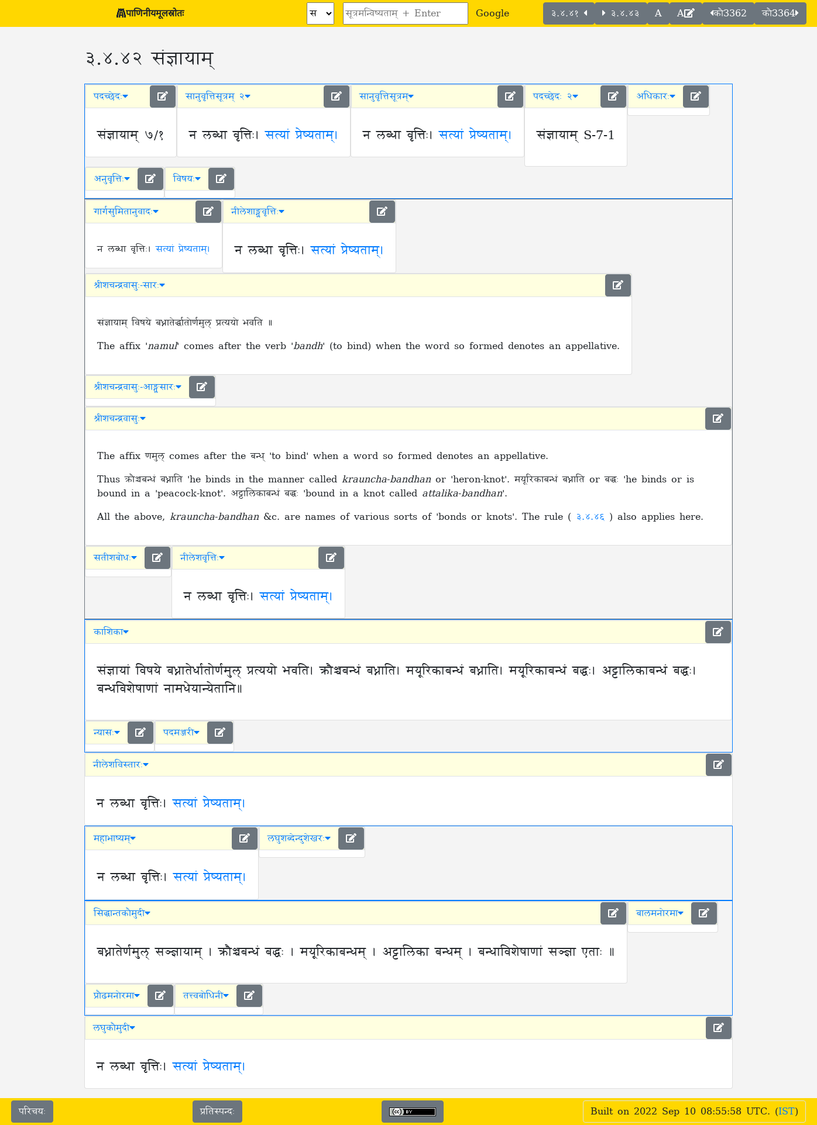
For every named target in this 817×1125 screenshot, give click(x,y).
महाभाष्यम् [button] (115, 838)
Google (492, 13)
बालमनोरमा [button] (660, 913)
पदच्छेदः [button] (111, 96)
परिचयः (32, 1111)
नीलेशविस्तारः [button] (121, 765)
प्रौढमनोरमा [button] (117, 996)
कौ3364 (780, 13)
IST (786, 1111)
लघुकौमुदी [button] (114, 1028)
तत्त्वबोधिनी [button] (206, 996)
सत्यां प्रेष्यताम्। (301, 135)
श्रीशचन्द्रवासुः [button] (120, 418)
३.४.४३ (621, 13)
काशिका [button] (111, 632)
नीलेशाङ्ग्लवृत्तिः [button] (257, 211)
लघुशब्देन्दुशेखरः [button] (299, 838)
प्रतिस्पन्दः (217, 1111)
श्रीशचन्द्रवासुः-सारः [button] (129, 285)
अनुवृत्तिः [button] (112, 179)
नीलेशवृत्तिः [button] (202, 558)
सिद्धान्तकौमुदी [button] (122, 913)
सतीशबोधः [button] (115, 558)
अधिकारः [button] (655, 96)
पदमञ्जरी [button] (181, 732)
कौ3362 (728, 13)
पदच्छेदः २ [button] (555, 96)
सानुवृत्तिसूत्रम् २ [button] (218, 96)
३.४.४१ (569, 13)
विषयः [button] (187, 179)
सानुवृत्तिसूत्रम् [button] (386, 96)
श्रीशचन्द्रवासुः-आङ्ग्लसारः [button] (137, 387)
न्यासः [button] (107, 732)
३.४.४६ (592, 517)
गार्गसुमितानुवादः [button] (126, 211)
